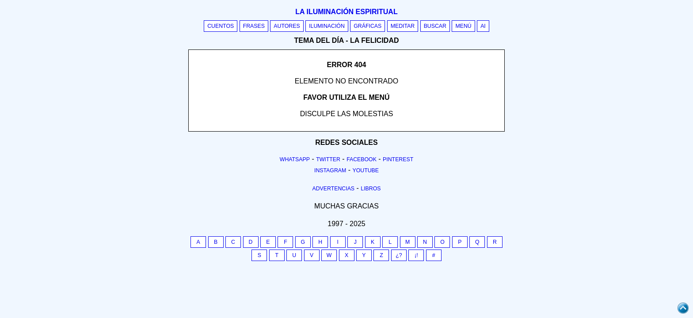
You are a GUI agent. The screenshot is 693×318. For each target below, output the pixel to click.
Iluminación (327, 26)
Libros (371, 189)
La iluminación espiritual (346, 11)
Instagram (330, 170)
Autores (287, 26)
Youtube (365, 170)
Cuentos (220, 26)
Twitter (328, 159)
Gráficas (367, 26)
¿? (399, 255)
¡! (416, 255)
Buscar (435, 26)
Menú (463, 26)
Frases (254, 26)
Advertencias (333, 189)
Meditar (403, 26)
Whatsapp (295, 159)
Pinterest (398, 159)
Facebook (361, 159)
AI (483, 26)
